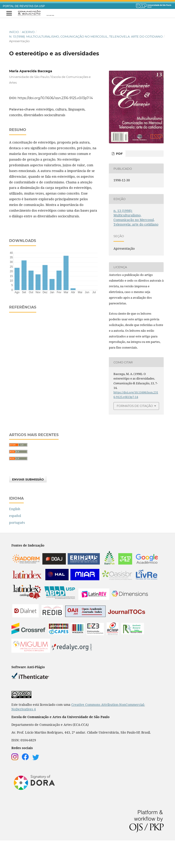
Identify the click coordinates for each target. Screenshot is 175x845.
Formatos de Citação (135, 406)
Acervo (28, 32)
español (15, 516)
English (14, 509)
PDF (119, 153)
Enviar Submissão (28, 479)
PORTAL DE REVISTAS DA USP (24, 6)
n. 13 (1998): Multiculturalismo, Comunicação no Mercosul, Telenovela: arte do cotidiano (86, 36)
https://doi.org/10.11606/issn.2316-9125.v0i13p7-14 (55, 98)
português (17, 522)
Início (14, 32)
